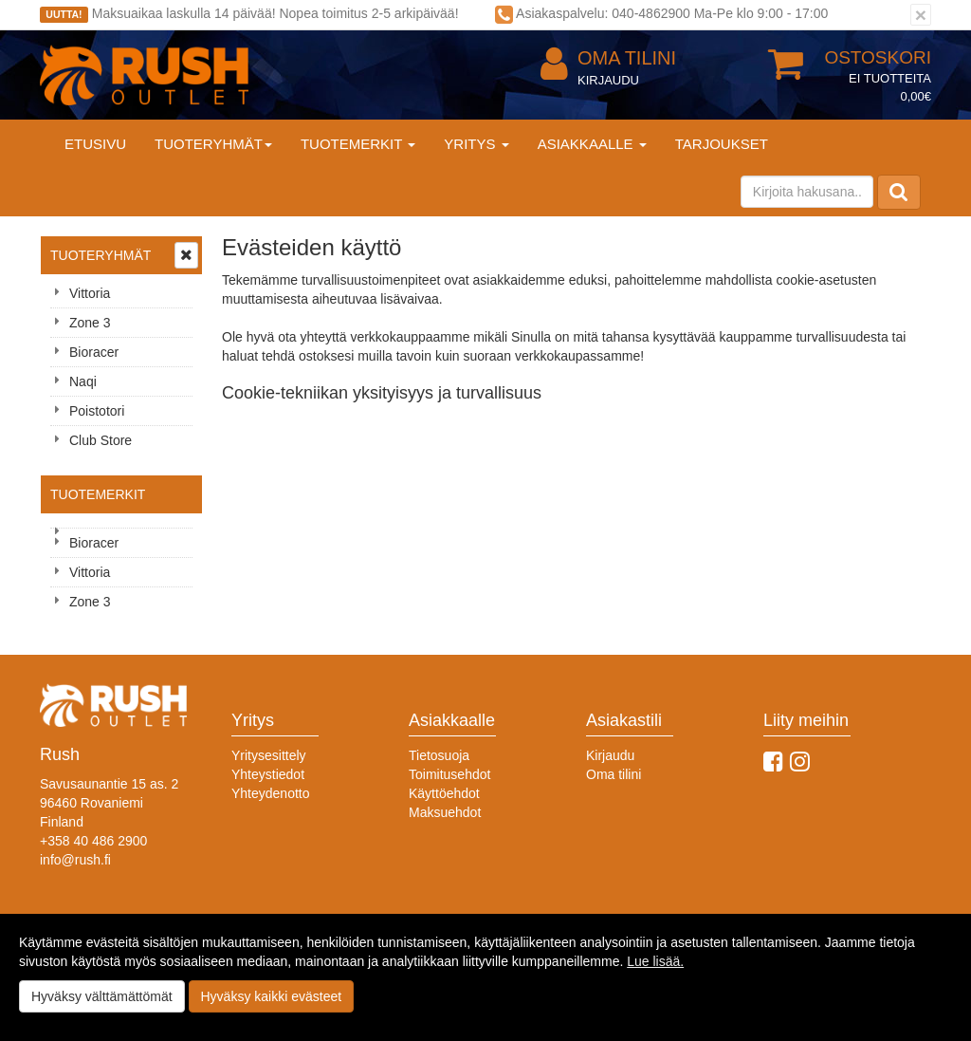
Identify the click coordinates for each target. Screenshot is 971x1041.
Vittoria (89, 293)
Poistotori (96, 410)
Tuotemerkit (358, 144)
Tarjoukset (721, 144)
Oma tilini (608, 58)
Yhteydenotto (270, 793)
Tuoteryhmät (213, 144)
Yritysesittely (268, 755)
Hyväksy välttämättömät (102, 996)
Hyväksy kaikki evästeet (271, 996)
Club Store (100, 440)
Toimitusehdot (449, 774)
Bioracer (94, 352)
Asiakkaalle (592, 144)
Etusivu (95, 144)
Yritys (476, 144)
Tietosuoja (439, 755)
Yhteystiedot (267, 774)
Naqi (83, 381)
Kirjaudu (608, 80)
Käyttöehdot (444, 793)
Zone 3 (90, 322)
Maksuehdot (445, 812)
